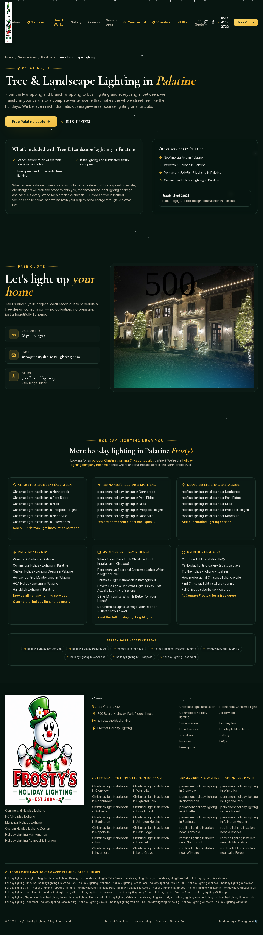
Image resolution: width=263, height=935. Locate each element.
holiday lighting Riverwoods (86, 657)
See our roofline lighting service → (208, 522)
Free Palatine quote (31, 121)
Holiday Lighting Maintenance (26, 834)
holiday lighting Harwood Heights (54, 887)
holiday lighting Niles (128, 648)
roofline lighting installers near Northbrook (211, 491)
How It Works (57, 22)
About (16, 22)
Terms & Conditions (116, 921)
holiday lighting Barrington (65, 878)
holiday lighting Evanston (94, 883)
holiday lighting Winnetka (231, 902)
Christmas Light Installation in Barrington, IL (127, 580)
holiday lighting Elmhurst (20, 883)
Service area (188, 723)
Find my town (228, 723)
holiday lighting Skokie (93, 902)
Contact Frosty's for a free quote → (211, 595)
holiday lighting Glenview (237, 883)
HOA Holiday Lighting (20, 816)
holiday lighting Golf (17, 887)
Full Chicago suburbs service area (206, 589)
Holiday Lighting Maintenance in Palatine (41, 577)
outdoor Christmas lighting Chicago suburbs (123, 460)
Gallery (76, 22)
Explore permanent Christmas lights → (126, 522)
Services (36, 22)
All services (227, 713)
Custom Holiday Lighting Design (27, 828)
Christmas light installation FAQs (204, 559)
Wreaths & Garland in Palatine (34, 559)
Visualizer (162, 22)
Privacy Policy (142, 921)
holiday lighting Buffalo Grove (103, 878)
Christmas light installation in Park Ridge (40, 497)
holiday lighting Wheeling (163, 902)
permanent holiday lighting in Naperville (125, 516)
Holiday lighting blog (234, 729)
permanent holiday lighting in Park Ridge (126, 497)
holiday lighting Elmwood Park (57, 883)
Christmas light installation (197, 707)
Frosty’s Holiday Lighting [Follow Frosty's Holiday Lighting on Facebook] (112, 728)
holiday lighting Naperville (221, 648)
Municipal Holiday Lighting (23, 822)
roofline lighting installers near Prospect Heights (216, 510)
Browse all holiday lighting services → (42, 595)
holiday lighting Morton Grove (173, 892)
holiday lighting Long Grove (135, 892)
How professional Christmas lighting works (212, 577)
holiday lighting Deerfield (174, 878)
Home (9, 57)
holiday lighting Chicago (140, 878)
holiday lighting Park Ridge (87, 648)
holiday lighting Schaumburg (58, 902)
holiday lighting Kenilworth (204, 887)
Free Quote (199, 22)
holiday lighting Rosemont (178, 657)
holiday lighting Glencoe (203, 883)
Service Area (111, 22)
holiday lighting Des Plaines (209, 878)
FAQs (223, 741)
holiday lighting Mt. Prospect (132, 657)
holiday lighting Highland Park (96, 887)
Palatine (46, 57)
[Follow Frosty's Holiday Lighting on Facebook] (213, 22)
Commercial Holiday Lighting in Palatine (40, 565)
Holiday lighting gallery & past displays (211, 565)
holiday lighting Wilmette (197, 902)
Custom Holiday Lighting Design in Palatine (43, 571)
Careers (161, 921)
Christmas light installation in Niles (36, 504)
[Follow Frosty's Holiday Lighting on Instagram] (206, 22)
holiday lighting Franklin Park (167, 883)
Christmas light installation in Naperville (40, 516)
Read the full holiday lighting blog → (125, 617)
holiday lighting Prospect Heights (173, 648)
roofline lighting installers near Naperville (211, 516)
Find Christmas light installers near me (208, 583)
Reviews (93, 22)
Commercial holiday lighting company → (43, 601)
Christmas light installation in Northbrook (41, 491)
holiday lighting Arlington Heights (26, 878)
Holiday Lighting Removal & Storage (30, 840)
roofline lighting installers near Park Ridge (211, 497)
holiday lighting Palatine (121, 897)
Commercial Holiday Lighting (25, 810)
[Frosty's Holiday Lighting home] (8, 22)
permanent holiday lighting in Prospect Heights (130, 510)
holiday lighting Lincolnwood (97, 892)
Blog (183, 22)
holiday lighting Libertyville (59, 892)
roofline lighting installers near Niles (207, 504)
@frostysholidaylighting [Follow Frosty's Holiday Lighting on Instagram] (111, 720)
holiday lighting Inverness (169, 887)
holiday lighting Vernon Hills (127, 902)
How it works (188, 729)
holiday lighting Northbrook (43, 648)
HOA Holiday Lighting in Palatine (35, 583)
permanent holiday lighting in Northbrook (126, 491)
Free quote (187, 747)
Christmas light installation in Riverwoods (41, 522)
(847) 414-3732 (223, 22)
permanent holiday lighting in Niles (121, 504)
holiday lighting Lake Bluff (240, 887)
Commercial (134, 22)
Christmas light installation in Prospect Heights (45, 510)
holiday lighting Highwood (133, 887)
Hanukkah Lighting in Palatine (33, 589)
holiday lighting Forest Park (130, 883)
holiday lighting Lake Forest (22, 892)
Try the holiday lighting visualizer (205, 571)
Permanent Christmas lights (238, 707)
